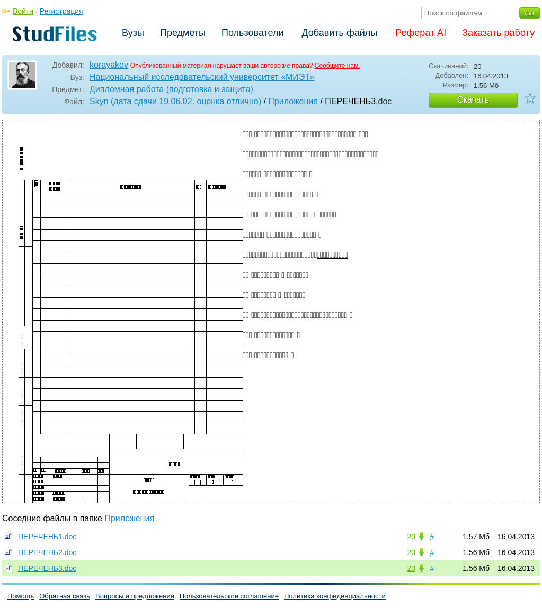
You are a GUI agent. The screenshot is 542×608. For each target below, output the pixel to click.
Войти (23, 11)
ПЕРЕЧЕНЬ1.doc (47, 536)
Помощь (20, 596)
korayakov (109, 64)
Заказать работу (498, 33)
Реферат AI (420, 33)
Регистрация (61, 11)
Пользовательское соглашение (229, 596)
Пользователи (252, 33)
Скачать (473, 99)
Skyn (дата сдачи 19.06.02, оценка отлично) (175, 101)
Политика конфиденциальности (335, 596)
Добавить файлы (339, 33)
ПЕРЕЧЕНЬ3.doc (47, 568)
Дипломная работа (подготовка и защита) (171, 89)
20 (411, 536)
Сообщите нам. (337, 65)
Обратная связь (64, 596)
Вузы (133, 33)
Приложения (293, 101)
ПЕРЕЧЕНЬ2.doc (47, 552)
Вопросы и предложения (134, 596)
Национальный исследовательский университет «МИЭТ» (202, 76)
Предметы (183, 33)
